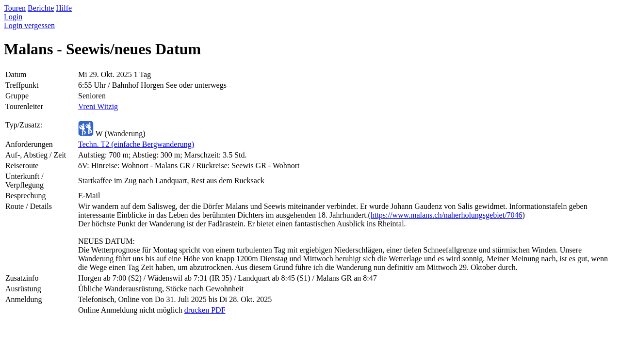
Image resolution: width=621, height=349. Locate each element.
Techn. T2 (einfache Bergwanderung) (136, 144)
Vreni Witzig (98, 106)
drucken (197, 310)
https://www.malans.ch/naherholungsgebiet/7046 (447, 215)
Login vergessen (29, 25)
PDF (217, 310)
